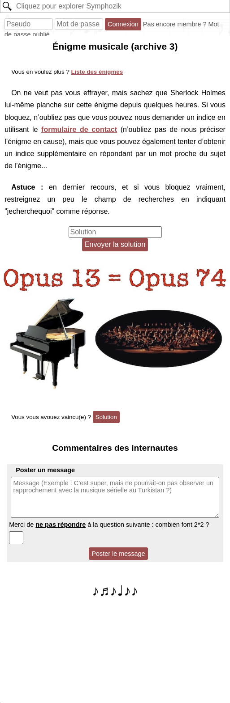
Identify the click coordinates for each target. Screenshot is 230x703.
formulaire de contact (79, 129)
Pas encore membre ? (175, 24)
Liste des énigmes (97, 71)
